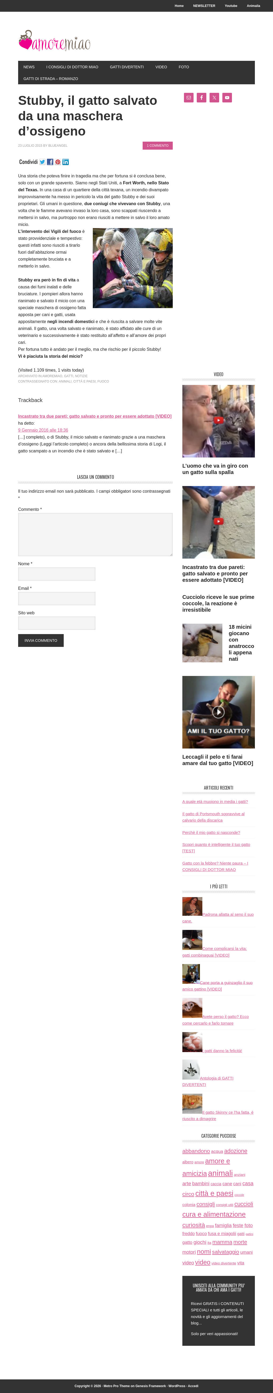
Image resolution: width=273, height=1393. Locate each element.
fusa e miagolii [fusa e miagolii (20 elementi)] (222, 1233)
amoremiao (52, 376)
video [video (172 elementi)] (202, 1262)
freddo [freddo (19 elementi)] (188, 1233)
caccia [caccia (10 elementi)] (216, 1184)
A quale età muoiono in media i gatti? (215, 801)
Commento (30, 509)
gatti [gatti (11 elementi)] (241, 1234)
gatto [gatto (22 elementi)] (187, 1242)
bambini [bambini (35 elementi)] (201, 1184)
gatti (68, 376)
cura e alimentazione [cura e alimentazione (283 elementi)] (214, 1214)
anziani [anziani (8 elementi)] (239, 1175)
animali (65, 381)
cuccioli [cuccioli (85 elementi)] (243, 1204)
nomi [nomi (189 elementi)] (204, 1251)
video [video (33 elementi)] (188, 1262)
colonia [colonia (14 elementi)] (188, 1204)
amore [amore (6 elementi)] (199, 1162)
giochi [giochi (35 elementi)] (200, 1242)
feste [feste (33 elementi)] (238, 1225)
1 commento (157, 146)
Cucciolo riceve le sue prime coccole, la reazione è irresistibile (218, 603)
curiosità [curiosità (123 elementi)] (193, 1224)
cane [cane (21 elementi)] (227, 1184)
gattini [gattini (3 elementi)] (249, 1234)
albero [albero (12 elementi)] (187, 1162)
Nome (25, 564)
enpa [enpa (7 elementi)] (210, 1226)
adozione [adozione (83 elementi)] (235, 1151)
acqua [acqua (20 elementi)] (217, 1151)
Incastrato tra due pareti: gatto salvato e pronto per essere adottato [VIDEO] (95, 416)
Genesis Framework (150, 1386)
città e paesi (84, 381)
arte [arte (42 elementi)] (186, 1184)
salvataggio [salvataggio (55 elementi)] (225, 1252)
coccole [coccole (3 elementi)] (239, 1195)
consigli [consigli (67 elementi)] (205, 1204)
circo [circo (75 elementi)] (188, 1194)
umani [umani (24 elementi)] (246, 1252)
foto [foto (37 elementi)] (248, 1225)
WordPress (176, 1386)
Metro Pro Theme (117, 1386)
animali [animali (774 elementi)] (220, 1173)
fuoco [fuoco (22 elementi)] (201, 1233)
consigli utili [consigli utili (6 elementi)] (224, 1205)
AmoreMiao (54, 40)
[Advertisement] (218, 239)
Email (25, 588)
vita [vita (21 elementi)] (240, 1262)
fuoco (103, 381)
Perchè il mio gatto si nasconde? (211, 832)
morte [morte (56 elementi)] (240, 1242)
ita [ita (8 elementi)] (209, 1243)
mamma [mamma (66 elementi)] (222, 1242)
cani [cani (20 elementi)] (237, 1184)
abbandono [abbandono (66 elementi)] (196, 1151)
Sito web (26, 613)
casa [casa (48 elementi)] (247, 1184)
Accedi (193, 1386)
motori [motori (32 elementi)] (189, 1252)
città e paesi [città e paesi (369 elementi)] (214, 1194)
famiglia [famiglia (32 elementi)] (223, 1225)
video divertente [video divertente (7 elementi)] (223, 1263)
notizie (81, 376)
